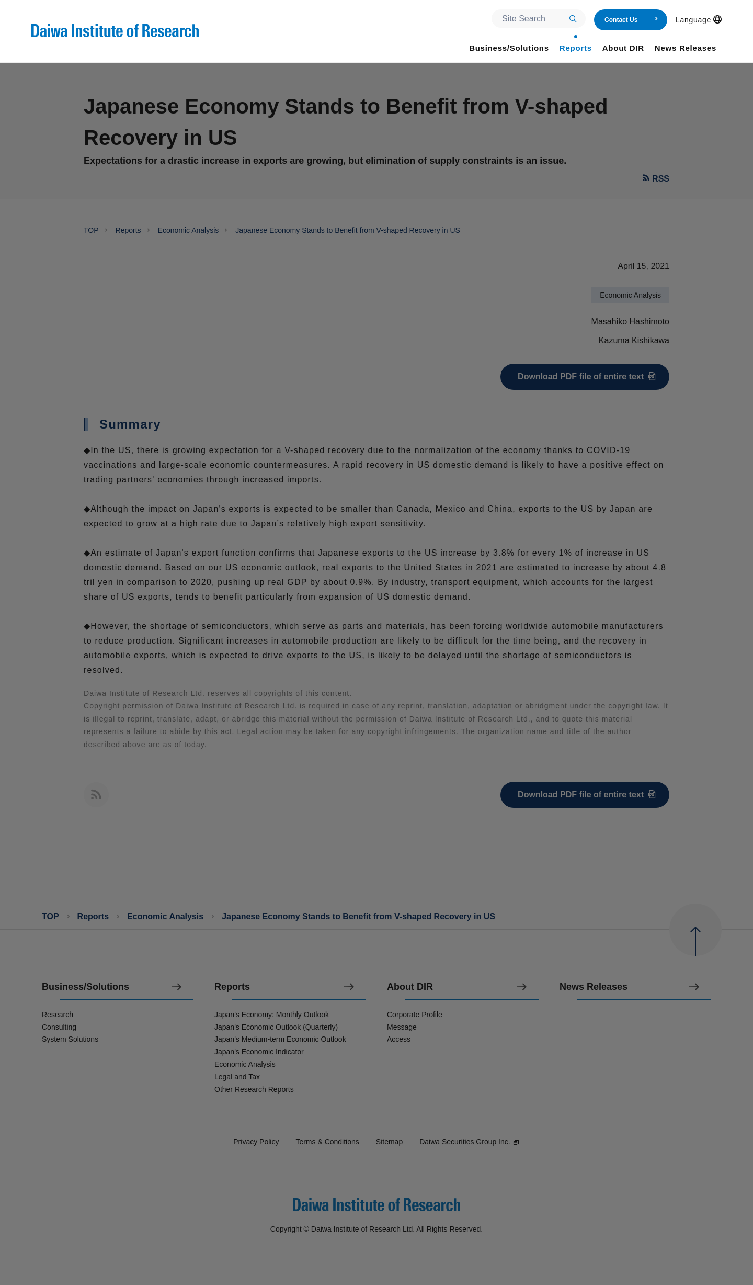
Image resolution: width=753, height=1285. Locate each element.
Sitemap (389, 1141)
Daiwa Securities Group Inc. (469, 1141)
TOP (91, 230)
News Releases (594, 987)
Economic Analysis (188, 230)
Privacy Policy (256, 1141)
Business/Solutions (85, 987)
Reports (128, 230)
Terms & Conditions (327, 1141)
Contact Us (631, 20)
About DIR (410, 987)
